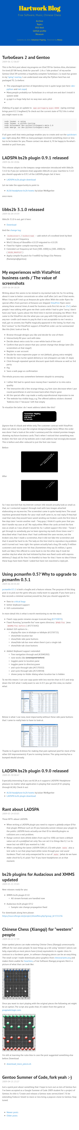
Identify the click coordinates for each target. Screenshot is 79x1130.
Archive (39, 21)
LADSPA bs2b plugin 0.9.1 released (35, 159)
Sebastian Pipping (38, 40)
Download (11, 226)
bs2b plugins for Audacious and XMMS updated (38, 878)
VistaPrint (55, 304)
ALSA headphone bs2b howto (20, 192)
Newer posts (12, 1114)
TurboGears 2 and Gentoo (26, 57)
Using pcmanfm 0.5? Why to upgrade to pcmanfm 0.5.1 (39, 578)
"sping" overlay (14, 77)
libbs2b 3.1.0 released (23, 211)
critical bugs (20, 603)
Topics (39, 24)
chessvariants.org (63, 959)
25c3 (68, 308)
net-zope (22, 89)
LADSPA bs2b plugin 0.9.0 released (35, 772)
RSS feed (39, 27)
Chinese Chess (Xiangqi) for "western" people (37, 933)
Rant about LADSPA (20, 811)
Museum (40, 34)
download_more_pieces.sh (19, 1065)
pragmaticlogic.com (11, 1011)
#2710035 (57, 620)
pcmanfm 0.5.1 (9, 591)
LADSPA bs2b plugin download (21, 181)
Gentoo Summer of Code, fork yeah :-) (37, 1079)
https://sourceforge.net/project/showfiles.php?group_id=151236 (32, 917)
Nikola (59, 40)
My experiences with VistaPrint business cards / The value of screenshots (31, 279)
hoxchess (28, 962)
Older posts (12, 1117)
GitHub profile (39, 30)
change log (15, 232)
